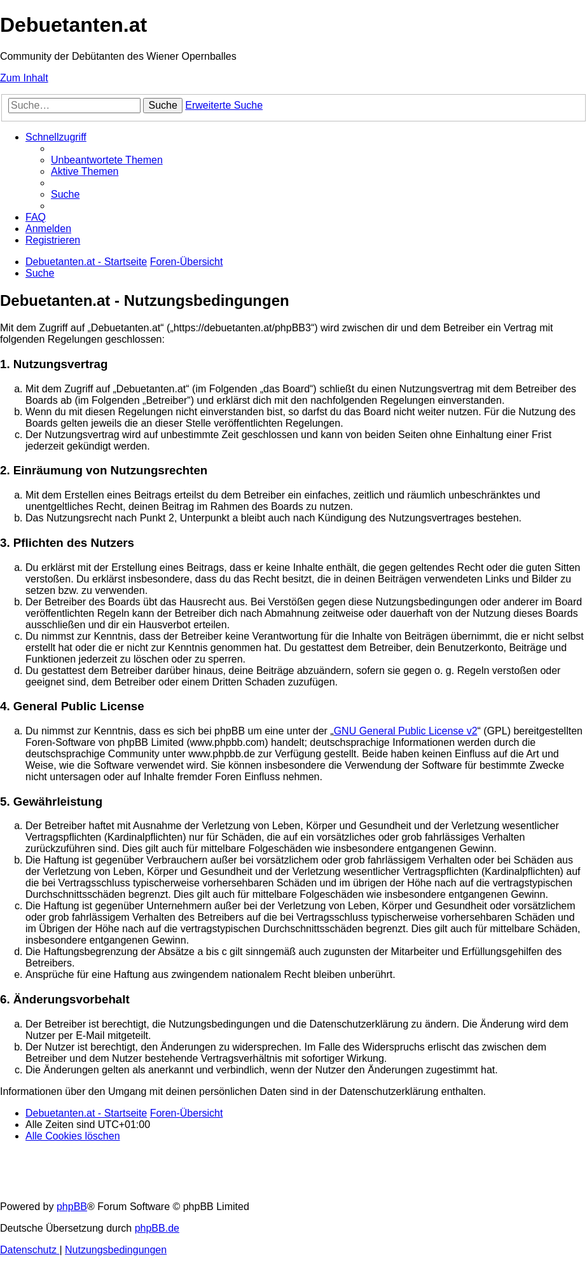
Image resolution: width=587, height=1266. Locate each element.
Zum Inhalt (24, 77)
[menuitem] (107, 160)
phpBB (72, 1206)
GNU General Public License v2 (406, 731)
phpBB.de (157, 1228)
